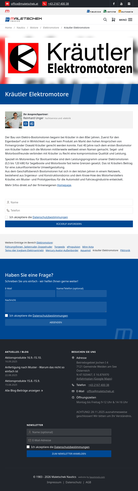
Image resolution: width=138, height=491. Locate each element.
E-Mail (8, 288)
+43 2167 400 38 (58, 4)
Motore (34, 27)
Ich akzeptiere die (36, 217)
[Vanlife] (109, 11)
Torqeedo (59, 246)
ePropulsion (73, 246)
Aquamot (85, 250)
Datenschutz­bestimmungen (50, 217)
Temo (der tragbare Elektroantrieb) (24, 250)
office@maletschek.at (24, 4)
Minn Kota (88, 246)
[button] (69, 57)
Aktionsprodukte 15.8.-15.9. (22, 381)
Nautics (21, 27)
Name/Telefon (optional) (69, 288)
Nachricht (10, 300)
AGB (88, 482)
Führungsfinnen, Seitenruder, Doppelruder (28, 246)
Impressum (54, 482)
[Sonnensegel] (125, 11)
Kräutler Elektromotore (76, 27)
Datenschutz (74, 482)
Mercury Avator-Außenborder (62, 250)
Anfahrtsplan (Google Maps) (94, 379)
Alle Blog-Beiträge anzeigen (24, 391)
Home (8, 27)
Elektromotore (51, 27)
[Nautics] (94, 11)
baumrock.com (97, 477)
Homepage (64, 185)
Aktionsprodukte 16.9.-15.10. (23, 357)
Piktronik (125, 250)
